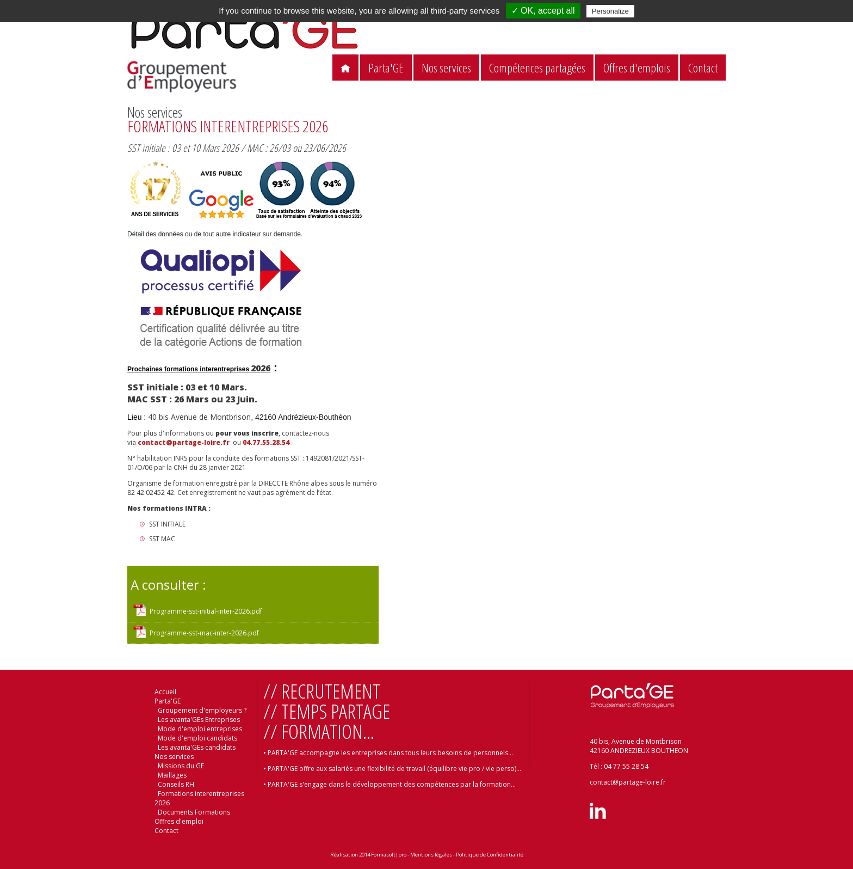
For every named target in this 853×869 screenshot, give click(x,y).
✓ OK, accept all (543, 10)
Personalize (610, 11)
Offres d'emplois (636, 67)
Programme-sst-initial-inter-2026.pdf (206, 611)
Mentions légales (431, 854)
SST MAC (162, 538)
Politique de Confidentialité (489, 854)
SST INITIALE (168, 524)
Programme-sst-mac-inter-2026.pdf (204, 633)
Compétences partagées (537, 67)
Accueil (165, 691)
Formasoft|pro (388, 854)
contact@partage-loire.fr (184, 442)
